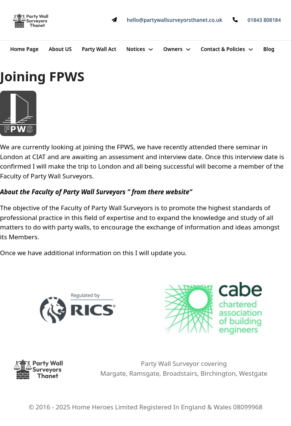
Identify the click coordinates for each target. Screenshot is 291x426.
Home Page (24, 49)
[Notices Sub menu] (150, 49)
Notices (135, 49)
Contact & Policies (223, 49)
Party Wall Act (99, 49)
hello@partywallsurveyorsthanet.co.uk (174, 20)
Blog (268, 49)
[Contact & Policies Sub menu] (250, 49)
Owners (173, 49)
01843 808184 (264, 20)
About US (60, 49)
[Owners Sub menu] (188, 49)
